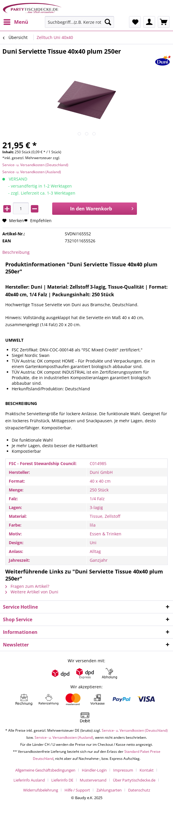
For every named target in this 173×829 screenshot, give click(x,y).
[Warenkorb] (163, 22)
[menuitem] (15, 22)
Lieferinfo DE (62, 780)
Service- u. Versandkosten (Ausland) (31, 171)
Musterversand (93, 780)
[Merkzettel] (135, 22)
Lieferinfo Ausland (29, 780)
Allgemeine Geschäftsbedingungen (45, 770)
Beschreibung (16, 252)
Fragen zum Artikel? (27, 586)
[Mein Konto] (149, 22)
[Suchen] (108, 22)
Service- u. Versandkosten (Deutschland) (35, 164)
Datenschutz (139, 790)
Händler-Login (94, 770)
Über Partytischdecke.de (134, 780)
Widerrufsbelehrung (40, 790)
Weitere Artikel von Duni (31, 592)
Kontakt (147, 770)
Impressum (123, 770)
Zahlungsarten (109, 790)
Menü (16, 21)
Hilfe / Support (77, 790)
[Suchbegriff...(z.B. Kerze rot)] (79, 22)
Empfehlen (38, 220)
